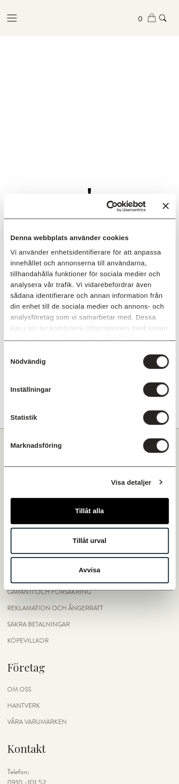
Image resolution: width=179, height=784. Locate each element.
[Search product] (162, 18)
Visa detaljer (131, 482)
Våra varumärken (37, 722)
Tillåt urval (89, 540)
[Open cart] (147, 18)
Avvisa (90, 570)
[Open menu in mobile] (34, 18)
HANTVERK (23, 705)
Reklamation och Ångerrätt (55, 608)
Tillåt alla (89, 511)
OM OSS (19, 689)
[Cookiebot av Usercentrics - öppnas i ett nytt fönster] (109, 206)
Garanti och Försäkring (49, 592)
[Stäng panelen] (165, 206)
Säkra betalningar (38, 624)
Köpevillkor (28, 640)
